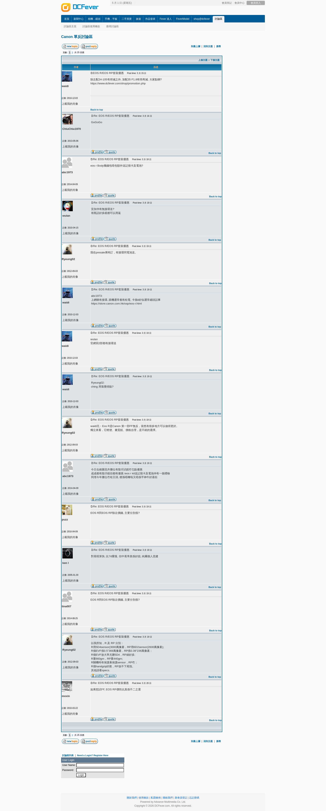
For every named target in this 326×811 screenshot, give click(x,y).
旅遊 (138, 18)
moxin (66, 696)
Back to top (96, 109)
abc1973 (67, 172)
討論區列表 (68, 755)
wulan (66, 215)
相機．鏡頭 (94, 18)
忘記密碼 (194, 797)
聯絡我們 (168, 797)
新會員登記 (181, 797)
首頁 (66, 18)
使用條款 (144, 797)
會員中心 (239, 2)
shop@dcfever (202, 18)
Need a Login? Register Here (92, 755)
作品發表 (150, 18)
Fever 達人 (166, 18)
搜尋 (218, 46)
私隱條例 (156, 797)
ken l (65, 562)
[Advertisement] (261, 105)
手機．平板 (111, 18)
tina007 (66, 606)
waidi (65, 86)
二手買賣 (127, 18)
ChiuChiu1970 (71, 128)
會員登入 (256, 2)
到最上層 (195, 46)
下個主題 (215, 60)
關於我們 (132, 797)
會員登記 (227, 2)
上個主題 (202, 60)
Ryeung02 (68, 259)
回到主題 (208, 46)
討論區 (218, 18)
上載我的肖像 (70, 103)
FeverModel (182, 18)
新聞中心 (79, 18)
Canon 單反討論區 (77, 37)
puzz (65, 519)
